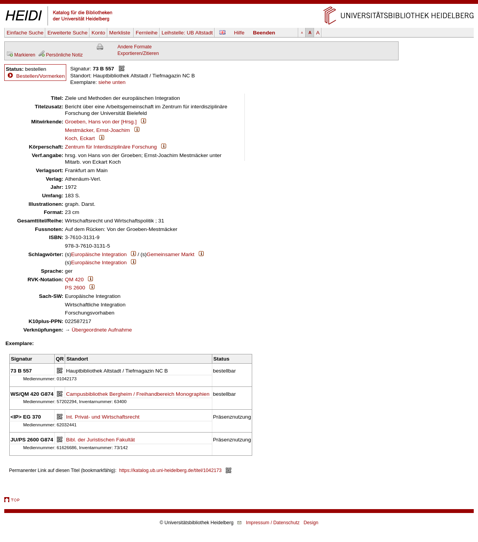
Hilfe (239, 33)
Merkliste (120, 33)
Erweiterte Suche (67, 33)
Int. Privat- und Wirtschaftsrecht (102, 417)
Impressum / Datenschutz (273, 522)
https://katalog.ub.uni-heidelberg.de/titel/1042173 (170, 470)
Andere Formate (134, 47)
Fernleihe (147, 33)
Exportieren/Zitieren (138, 53)
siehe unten (112, 82)
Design (311, 522)
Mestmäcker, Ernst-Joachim (97, 130)
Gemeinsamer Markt (170, 254)
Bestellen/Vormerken (40, 76)
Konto (98, 33)
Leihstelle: (187, 33)
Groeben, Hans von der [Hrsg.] (101, 122)
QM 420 (74, 279)
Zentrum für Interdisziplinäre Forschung (111, 147)
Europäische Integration (99, 254)
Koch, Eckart (80, 138)
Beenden (264, 33)
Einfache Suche (25, 33)
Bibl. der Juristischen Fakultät (100, 440)
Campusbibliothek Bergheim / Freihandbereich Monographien (137, 394)
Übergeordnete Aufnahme (102, 330)
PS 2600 (75, 288)
